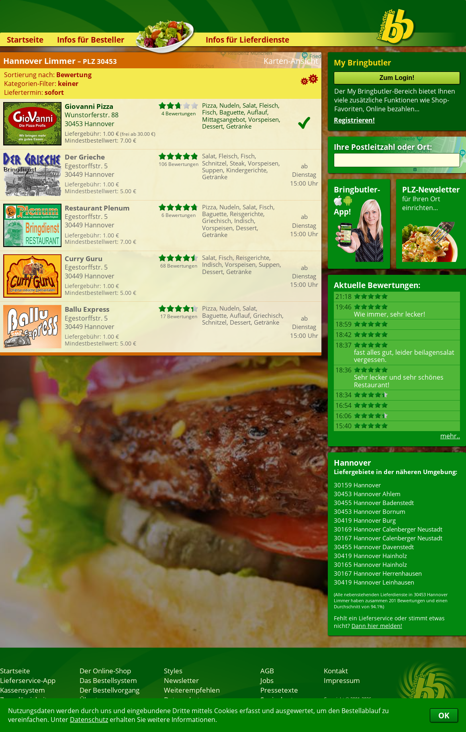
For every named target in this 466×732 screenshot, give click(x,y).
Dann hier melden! (377, 626)
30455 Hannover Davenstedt (374, 547)
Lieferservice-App (27, 680)
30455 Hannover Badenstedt (374, 503)
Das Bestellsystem (108, 680)
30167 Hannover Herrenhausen (378, 573)
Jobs (267, 680)
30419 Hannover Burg (365, 520)
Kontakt (336, 670)
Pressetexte (279, 690)
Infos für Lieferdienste (247, 40)
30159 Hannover (357, 485)
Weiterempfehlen (192, 690)
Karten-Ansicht (291, 60)
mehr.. (450, 435)
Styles (173, 670)
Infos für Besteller (91, 40)
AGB (267, 670)
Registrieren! (354, 120)
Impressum (342, 680)
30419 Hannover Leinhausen (374, 582)
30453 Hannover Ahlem (367, 494)
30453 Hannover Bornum (369, 511)
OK (444, 715)
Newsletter (181, 680)
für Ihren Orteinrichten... (431, 223)
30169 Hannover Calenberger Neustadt (388, 529)
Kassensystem (22, 690)
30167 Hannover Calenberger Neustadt (388, 538)
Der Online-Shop (105, 670)
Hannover (352, 463)
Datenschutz (89, 719)
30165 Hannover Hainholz (370, 564)
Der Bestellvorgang (109, 690)
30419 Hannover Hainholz (370, 556)
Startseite (25, 40)
